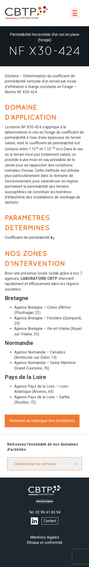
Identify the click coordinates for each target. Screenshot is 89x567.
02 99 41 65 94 (48, 512)
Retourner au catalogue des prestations (42, 420)
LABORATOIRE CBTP (26, 12)
